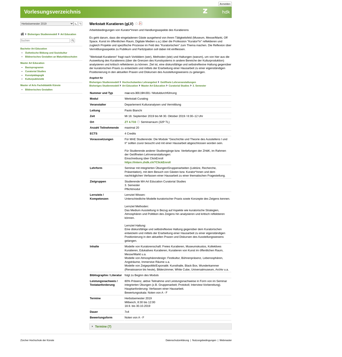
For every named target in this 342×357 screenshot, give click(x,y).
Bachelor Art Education (33, 48)
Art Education (68, 34)
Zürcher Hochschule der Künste (37, 340)
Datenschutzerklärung (177, 340)
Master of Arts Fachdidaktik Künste (40, 85)
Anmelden (225, 4)
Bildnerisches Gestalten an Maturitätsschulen (51, 56)
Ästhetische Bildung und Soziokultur (46, 52)
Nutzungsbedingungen (204, 340)
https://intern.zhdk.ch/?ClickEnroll (148, 162)
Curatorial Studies (35, 71)
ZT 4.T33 (130, 122)
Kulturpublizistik (34, 79)
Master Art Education (32, 63)
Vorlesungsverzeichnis (52, 12)
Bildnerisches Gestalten (38, 89)
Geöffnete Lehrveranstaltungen (178, 82)
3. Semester (199, 85)
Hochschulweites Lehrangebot (139, 82)
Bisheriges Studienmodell (42, 34)
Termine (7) (103, 326)
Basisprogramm (34, 67)
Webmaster (225, 340)
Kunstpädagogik (34, 75)
